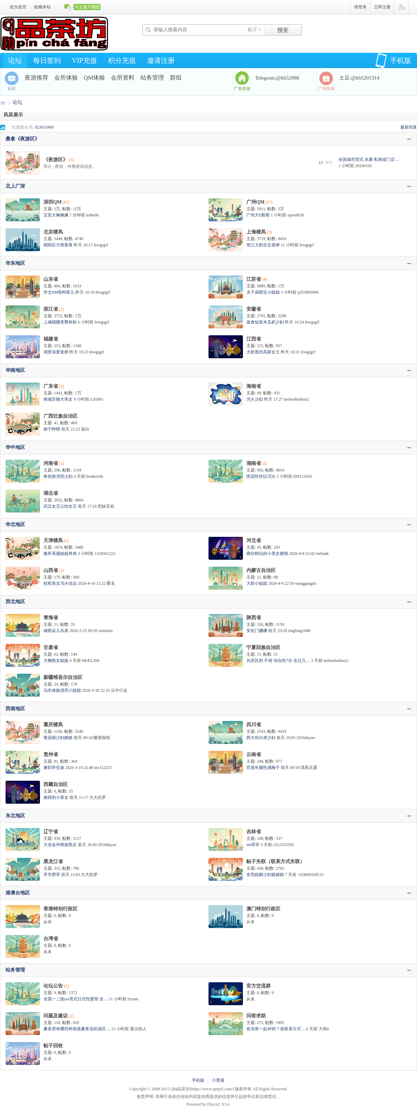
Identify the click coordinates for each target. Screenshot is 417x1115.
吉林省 (253, 831)
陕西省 (253, 617)
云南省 (253, 754)
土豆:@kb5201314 (359, 78)
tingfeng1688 (299, 630)
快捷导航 (401, 7)
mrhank (322, 553)
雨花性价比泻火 (261, 476)
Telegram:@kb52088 (277, 78)
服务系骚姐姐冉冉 (60, 553)
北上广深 (15, 186)
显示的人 (138, 1028)
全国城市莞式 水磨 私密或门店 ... (368, 159)
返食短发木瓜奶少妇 (265, 322)
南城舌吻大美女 (58, 399)
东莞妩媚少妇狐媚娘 (265, 874)
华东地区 (15, 263)
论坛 (15, 60)
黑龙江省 (53, 861)
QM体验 (94, 77)
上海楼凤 (256, 232)
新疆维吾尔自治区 (62, 677)
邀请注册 (161, 60)
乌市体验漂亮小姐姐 (62, 690)
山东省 (50, 279)
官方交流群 (258, 986)
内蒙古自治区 (261, 570)
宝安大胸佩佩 (55, 215)
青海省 (50, 617)
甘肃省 (50, 647)
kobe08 (92, 215)
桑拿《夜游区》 (23, 138)
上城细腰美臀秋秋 (60, 322)
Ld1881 (96, 399)
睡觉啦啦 (101, 737)
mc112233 (103, 767)
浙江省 (50, 309)
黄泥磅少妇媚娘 (58, 737)
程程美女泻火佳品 (60, 583)
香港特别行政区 (60, 908)
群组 (176, 77)
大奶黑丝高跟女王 (263, 352)
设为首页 (18, 7)
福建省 (50, 339)
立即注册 (382, 7)
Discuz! (213, 1104)
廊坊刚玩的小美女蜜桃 (267, 553)
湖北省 (50, 493)
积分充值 (122, 60)
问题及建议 (55, 1015)
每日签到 (47, 60)
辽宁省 (50, 831)
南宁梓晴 (51, 429)
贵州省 (50, 754)
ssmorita (105, 630)
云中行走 (119, 690)
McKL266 (90, 660)
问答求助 (256, 1015)
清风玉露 (309, 767)
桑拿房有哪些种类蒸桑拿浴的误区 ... (76, 1028)
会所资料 (122, 77)
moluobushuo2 (296, 399)
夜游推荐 (36, 77)
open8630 (295, 215)
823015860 (44, 127)
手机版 (393, 60)
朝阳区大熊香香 (58, 245)
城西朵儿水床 (55, 630)
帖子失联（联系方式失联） (275, 861)
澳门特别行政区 (263, 908)
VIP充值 (84, 60)
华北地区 (15, 524)
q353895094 (307, 292)
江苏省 (253, 279)
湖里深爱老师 (55, 352)
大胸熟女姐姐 (55, 660)
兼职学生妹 (53, 767)
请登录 (360, 7)
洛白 (85, 429)
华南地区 (15, 370)
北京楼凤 (53, 232)
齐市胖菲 (51, 874)
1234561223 (105, 553)
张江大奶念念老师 (263, 245)
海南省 (253, 386)
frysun (133, 999)
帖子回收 (53, 1045)
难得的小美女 (55, 797)
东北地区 (15, 815)
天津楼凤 (53, 540)
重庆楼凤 (53, 724)
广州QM (255, 202)
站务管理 (152, 77)
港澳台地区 (18, 892)
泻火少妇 (254, 399)
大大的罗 (97, 797)
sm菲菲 (253, 844)
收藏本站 (42, 7)
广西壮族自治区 (60, 416)
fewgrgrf (100, 245)
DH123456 (302, 476)
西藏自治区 (55, 784)
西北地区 (15, 601)
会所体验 (66, 77)
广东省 (50, 386)
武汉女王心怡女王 (60, 506)
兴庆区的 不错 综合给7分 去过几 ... (278, 660)
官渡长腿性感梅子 (263, 767)
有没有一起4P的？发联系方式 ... (275, 1028)
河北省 (253, 540)
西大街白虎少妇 (261, 737)
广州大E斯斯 (258, 215)
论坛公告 (53, 986)
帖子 (252, 29)
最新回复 (408, 127)
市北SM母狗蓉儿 (58, 292)
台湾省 (50, 938)
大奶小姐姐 (256, 583)
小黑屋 (218, 1080)
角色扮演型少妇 (58, 476)
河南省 (50, 463)
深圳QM (52, 202)
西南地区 (15, 708)
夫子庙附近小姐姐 (263, 292)
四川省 (253, 724)
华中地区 (15, 447)
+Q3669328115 (310, 874)
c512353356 (283, 844)
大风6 (324, 1028)
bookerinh (94, 476)
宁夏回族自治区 (263, 647)
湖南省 (253, 463)
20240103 (363, 165)
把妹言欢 (106, 506)
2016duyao (305, 737)
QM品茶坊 (3, 102)
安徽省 (253, 309)
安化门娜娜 (256, 630)
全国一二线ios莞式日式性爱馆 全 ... (75, 999)
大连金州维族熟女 (60, 844)
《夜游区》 (55, 159)
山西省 (50, 570)
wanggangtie (305, 583)
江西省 (253, 339)
